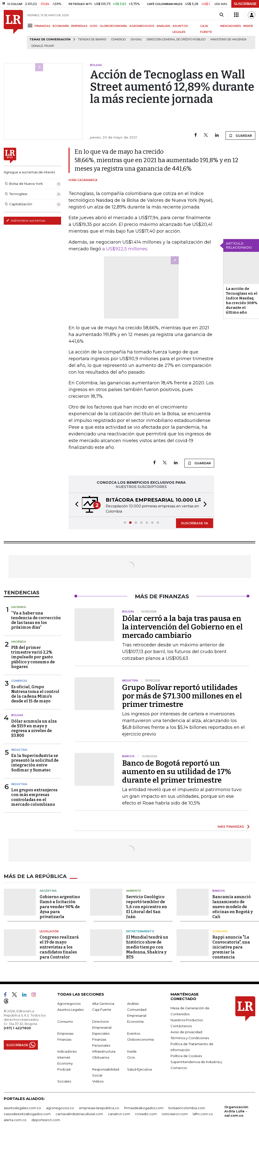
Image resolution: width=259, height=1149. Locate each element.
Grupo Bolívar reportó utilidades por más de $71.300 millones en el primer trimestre (182, 696)
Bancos (218, 890)
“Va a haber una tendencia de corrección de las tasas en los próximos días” (36, 620)
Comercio (118, 39)
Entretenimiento (140, 931)
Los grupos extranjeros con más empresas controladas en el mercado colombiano (34, 797)
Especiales (100, 1033)
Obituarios (100, 1057)
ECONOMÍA (61, 26)
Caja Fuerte (101, 1010)
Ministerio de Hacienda (228, 39)
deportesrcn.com (45, 1120)
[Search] (221, 14)
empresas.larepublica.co (99, 1108)
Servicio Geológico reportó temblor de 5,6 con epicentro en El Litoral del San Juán (146, 906)
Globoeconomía (140, 1039)
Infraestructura (103, 1051)
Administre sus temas (25, 220)
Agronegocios (69, 1004)
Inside (132, 1051)
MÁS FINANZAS (231, 826)
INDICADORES (230, 26)
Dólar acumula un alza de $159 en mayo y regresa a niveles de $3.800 (34, 728)
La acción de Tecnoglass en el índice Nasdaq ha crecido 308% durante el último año (242, 300)
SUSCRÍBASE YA (194, 523)
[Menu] (31, 25)
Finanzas (64, 1039)
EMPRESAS (79, 26)
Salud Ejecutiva (139, 1069)
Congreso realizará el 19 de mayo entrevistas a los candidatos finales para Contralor (59, 947)
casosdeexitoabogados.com (27, 1114)
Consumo (220, 931)
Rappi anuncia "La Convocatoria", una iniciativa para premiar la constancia (231, 947)
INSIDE (248, 26)
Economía (135, 1021)
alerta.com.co (15, 1120)
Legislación (49, 931)
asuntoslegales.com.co (22, 1108)
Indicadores (67, 1051)
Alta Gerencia (103, 1004)
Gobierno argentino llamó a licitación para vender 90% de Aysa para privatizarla (60, 906)
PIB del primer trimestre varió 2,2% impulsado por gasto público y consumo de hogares (33, 657)
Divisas (136, 39)
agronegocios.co (60, 1108)
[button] (75, 505)
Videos (97, 1081)
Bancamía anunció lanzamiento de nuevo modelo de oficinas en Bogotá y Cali (232, 906)
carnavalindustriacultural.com (79, 1114)
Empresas (65, 1033)
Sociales (64, 1081)
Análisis (133, 1004)
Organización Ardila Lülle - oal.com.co (236, 1111)
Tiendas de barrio (92, 39)
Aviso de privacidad (186, 1032)
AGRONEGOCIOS (141, 26)
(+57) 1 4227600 (17, 1028)
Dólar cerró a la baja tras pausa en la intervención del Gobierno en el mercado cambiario (182, 627)
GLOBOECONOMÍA (113, 26)
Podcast (64, 1069)
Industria (19, 749)
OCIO (93, 26)
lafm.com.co (203, 1114)
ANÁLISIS (163, 26)
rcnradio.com (146, 1114)
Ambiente (133, 890)
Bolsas (17, 715)
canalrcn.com (119, 1114)
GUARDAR (240, 135)
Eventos (133, 1033)
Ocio (131, 1057)
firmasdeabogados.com (144, 1108)
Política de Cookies (186, 1056)
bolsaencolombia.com (187, 1108)
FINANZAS (42, 26)
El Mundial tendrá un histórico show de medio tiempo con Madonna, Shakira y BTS (147, 947)
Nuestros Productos (187, 1020)
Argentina (48, 890)
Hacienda (18, 607)
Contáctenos (181, 1026)
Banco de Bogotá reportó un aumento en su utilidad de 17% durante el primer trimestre (176, 772)
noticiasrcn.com (175, 1114)
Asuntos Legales (70, 1010)
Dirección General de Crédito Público (176, 39)
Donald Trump (42, 46)
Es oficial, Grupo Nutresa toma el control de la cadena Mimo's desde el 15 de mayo (35, 694)
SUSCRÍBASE (245, 3)
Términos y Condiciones (190, 1038)
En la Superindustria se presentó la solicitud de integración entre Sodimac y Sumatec (35, 762)
